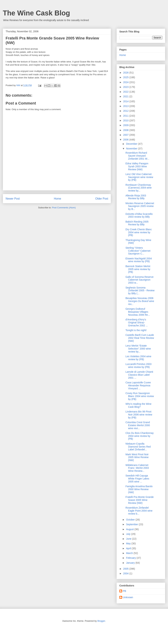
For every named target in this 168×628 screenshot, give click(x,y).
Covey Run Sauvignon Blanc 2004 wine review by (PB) (139, 396)
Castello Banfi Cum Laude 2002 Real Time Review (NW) (139, 338)
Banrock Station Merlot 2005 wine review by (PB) (137, 269)
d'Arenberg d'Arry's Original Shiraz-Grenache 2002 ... (136, 322)
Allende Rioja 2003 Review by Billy (135, 197)
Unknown (128, 597)
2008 (126, 130)
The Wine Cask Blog (36, 13)
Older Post (101, 198)
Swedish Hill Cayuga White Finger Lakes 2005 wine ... (137, 478)
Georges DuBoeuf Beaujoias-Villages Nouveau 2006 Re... (137, 311)
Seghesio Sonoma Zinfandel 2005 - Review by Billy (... (140, 290)
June (129, 538)
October (130, 519)
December (132, 143)
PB (124, 591)
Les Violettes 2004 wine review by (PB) (138, 358)
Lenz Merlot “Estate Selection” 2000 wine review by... (138, 348)
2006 (126, 139)
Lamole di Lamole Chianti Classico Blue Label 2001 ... (139, 374)
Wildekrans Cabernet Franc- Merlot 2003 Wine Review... (137, 468)
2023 (126, 87)
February (131, 557)
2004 (126, 573)
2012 (126, 110)
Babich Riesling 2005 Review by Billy (137, 223)
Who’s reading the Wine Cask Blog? (138, 405)
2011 (126, 115)
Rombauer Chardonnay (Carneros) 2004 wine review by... (138, 187)
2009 (126, 125)
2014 (126, 101)
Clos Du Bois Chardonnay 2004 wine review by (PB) (139, 436)
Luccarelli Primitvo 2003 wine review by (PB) (138, 365)
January (130, 562)
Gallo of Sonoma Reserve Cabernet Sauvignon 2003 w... (139, 280)
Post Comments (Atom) (64, 207)
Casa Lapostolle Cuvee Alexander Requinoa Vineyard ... (138, 385)
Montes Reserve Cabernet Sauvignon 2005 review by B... (139, 206)
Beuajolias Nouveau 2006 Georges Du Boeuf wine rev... (139, 301)
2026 (126, 72)
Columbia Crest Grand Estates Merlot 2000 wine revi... (137, 425)
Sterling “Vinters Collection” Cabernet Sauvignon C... (137, 250)
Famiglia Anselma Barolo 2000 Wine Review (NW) (139, 489)
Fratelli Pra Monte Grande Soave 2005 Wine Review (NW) (139, 500)
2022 (126, 91)
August (130, 529)
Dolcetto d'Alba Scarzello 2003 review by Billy (139, 215)
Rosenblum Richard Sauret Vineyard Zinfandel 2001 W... (137, 155)
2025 (126, 77)
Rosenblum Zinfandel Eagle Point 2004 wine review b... (138, 510)
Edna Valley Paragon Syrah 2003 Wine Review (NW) (136, 166)
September (132, 524)
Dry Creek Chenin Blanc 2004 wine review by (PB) (138, 232)
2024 (126, 82)
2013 (126, 106)
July (128, 534)
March (130, 553)
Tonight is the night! (136, 330)
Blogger (101, 621)
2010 (126, 120)
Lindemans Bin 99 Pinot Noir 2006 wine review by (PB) (138, 414)
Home (57, 198)
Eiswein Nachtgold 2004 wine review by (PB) (138, 260)
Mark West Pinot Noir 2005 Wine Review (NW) (137, 457)
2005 (126, 568)
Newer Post (13, 198)
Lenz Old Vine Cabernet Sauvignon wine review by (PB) (139, 177)
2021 (126, 96)
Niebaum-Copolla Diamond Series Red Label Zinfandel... (138, 446)
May (128, 543)
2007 (126, 134)
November (132, 148)
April (129, 548)
